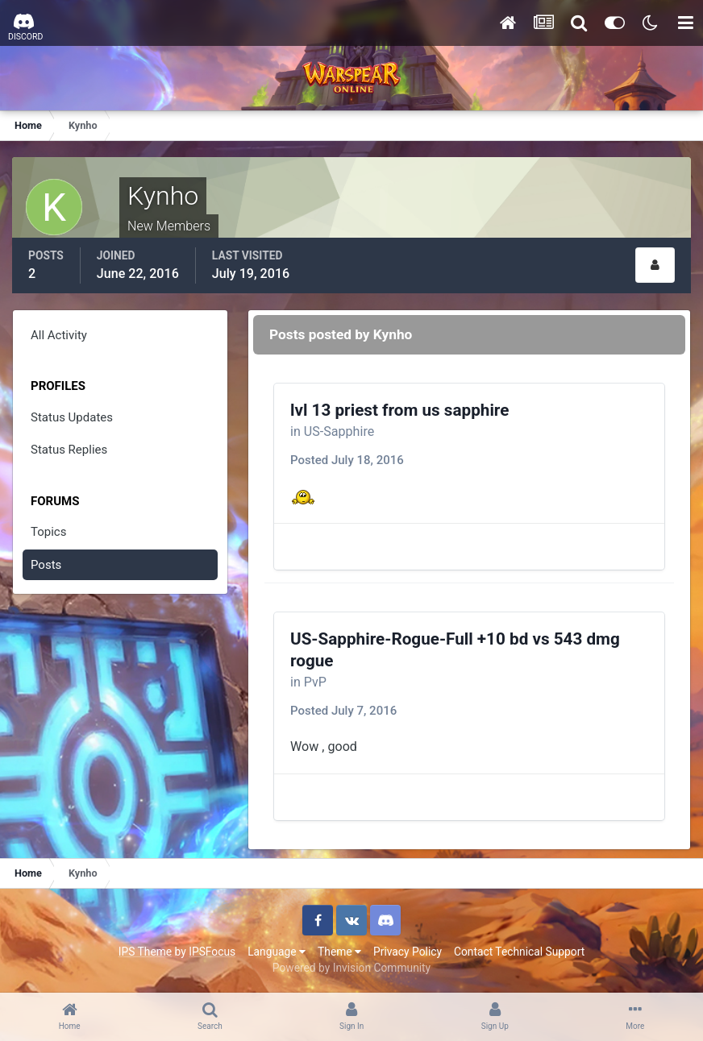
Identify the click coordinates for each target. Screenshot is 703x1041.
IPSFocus (212, 951)
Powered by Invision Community (351, 967)
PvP (315, 682)
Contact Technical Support (519, 951)
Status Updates (72, 417)
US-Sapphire (339, 431)
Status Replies (69, 449)
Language (277, 951)
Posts (46, 565)
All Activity (59, 335)
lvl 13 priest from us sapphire (399, 410)
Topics (48, 532)
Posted (347, 460)
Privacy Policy (407, 951)
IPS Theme (145, 951)
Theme (339, 951)
